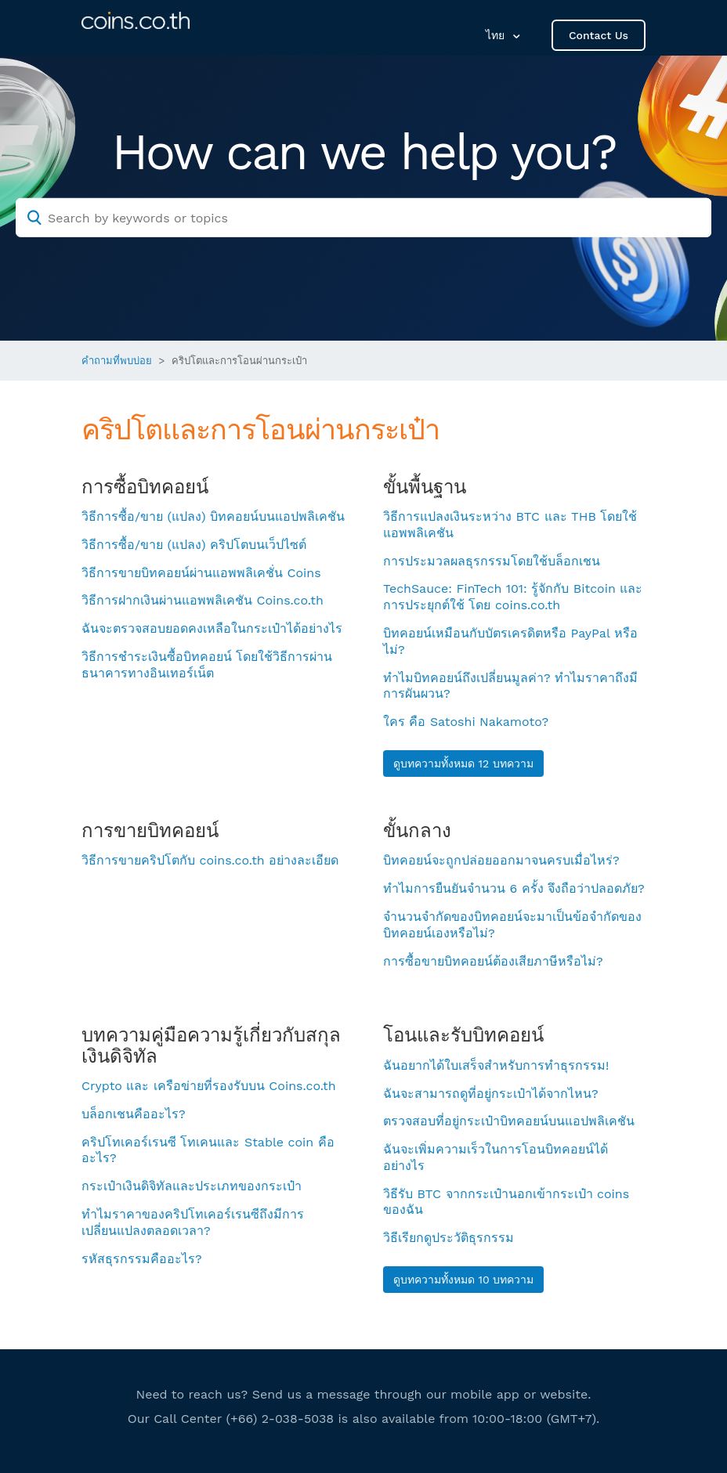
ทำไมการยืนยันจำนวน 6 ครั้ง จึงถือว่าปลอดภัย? (514, 888)
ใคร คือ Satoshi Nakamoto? (465, 721)
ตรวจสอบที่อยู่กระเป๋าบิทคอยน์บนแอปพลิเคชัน (509, 1121)
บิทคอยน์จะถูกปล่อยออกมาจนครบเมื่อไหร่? (501, 860)
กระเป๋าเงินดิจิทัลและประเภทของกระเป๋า (191, 1186)
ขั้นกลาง (417, 831)
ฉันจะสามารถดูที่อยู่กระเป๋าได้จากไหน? (491, 1093)
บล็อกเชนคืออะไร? (133, 1114)
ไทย (497, 35)
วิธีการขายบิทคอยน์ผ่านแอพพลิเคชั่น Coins (201, 572)
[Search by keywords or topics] (363, 217)
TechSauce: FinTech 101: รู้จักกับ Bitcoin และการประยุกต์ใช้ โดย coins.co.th (512, 596)
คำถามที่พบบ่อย (116, 360)
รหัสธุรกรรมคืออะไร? (141, 1258)
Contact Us (598, 35)
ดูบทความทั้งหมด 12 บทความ (463, 763)
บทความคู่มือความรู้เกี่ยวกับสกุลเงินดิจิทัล (211, 1045)
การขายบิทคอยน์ (150, 831)
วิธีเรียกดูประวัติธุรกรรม (448, 1237)
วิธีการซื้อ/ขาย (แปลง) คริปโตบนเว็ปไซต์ (193, 544)
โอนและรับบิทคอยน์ (463, 1035)
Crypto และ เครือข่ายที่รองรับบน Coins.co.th (208, 1085)
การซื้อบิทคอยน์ (144, 487)
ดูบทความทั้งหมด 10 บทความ (463, 1279)
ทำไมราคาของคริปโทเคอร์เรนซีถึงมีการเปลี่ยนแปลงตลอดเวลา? (192, 1222)
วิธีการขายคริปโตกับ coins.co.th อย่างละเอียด (209, 860)
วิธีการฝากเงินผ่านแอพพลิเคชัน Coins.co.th (202, 600)
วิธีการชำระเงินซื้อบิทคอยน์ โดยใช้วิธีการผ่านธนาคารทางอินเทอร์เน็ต (206, 665)
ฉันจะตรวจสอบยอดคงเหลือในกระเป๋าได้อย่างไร (211, 628)
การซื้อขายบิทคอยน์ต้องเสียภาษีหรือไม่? (493, 961)
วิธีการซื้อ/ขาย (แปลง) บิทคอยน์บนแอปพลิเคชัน (213, 516)
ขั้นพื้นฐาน (424, 487)
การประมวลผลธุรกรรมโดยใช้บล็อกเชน (491, 561)
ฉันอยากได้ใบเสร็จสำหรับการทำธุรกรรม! (496, 1065)
